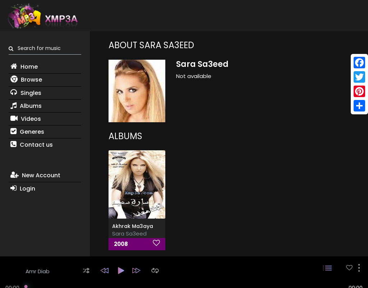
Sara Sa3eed (129, 233)
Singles (25, 93)
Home (24, 67)
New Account (35, 175)
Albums (26, 106)
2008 (121, 244)
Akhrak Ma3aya (132, 226)
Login (22, 188)
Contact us (31, 145)
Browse (26, 80)
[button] (86, 270)
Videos (25, 119)
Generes (27, 132)
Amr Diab (38, 271)
